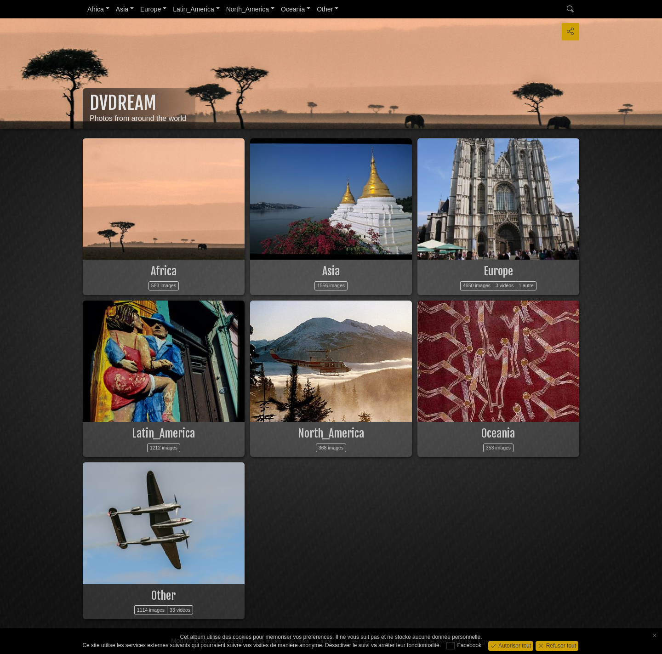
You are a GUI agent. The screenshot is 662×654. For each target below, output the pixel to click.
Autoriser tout (514, 645)
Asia (122, 9)
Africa (95, 9)
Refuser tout (560, 645)
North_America (247, 9)
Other (325, 9)
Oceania (293, 9)
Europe (150, 9)
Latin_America (193, 9)
